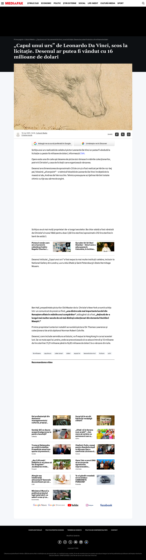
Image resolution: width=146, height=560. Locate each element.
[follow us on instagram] (89, 505)
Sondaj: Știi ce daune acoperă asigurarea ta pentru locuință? (41, 432)
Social (82, 3)
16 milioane (37, 353)
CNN (82, 153)
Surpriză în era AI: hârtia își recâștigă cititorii (83, 418)
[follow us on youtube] (73, 505)
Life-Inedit (93, 3)
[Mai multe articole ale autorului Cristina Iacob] (18, 134)
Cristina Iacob (27, 135)
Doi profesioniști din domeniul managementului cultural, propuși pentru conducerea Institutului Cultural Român (41, 419)
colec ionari (59, 353)
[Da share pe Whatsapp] (128, 134)
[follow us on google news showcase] (56, 505)
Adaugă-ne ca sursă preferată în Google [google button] (52, 143)
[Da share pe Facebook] (117, 134)
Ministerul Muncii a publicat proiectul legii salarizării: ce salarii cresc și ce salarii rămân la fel (40, 494)
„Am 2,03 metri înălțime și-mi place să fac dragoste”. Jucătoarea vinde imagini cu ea (42, 463)
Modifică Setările (73, 536)
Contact (114, 530)
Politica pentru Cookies (54, 530)
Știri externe (69, 3)
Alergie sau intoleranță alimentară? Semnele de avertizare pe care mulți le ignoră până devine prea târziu (41, 479)
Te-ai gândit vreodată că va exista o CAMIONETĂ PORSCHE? (84, 479)
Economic (46, 3)
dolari (68, 353)
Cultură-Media (107, 3)
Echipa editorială (35, 530)
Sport (120, 3)
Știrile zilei (33, 3)
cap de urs (47, 353)
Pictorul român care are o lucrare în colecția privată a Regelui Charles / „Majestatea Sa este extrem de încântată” (41, 246)
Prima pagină (18, 39)
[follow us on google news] (40, 505)
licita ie (101, 353)
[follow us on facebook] (106, 505)
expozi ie (77, 353)
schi (109, 353)
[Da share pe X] (123, 134)
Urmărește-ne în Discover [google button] (94, 143)
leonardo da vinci (90, 353)
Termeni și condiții (74, 530)
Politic (57, 3)
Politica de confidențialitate (96, 530)
